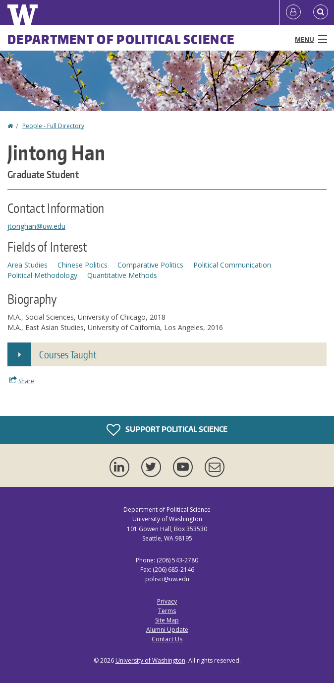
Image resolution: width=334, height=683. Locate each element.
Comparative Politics (150, 265)
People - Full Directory (53, 126)
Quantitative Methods (122, 275)
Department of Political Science (120, 39)
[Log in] (293, 12)
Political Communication (232, 265)
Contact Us (167, 639)
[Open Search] (320, 12)
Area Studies (27, 265)
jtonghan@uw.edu (36, 226)
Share (21, 380)
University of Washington (150, 660)
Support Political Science (167, 430)
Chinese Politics (82, 265)
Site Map (167, 620)
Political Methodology (42, 275)
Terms (167, 611)
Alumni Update (167, 629)
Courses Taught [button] (68, 354)
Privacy (167, 601)
